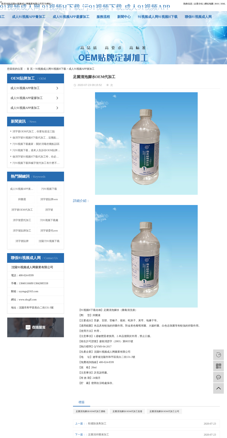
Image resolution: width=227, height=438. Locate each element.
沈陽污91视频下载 (49, 241)
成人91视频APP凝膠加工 (71, 17)
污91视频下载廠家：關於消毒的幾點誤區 (36, 144)
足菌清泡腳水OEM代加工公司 (164, 411)
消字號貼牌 (22, 241)
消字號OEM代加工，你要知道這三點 (34, 131)
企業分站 (198, 3)
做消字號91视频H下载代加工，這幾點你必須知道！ (37, 137)
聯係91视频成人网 (198, 17)
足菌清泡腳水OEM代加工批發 (127, 411)
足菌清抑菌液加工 (98, 434)
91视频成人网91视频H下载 (158, 17)
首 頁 (30, 68)
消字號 (49, 209)
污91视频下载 (49, 189)
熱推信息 (187, 3)
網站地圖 (208, 3)
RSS (217, 3)
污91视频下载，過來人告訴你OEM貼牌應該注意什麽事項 (37, 150)
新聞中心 (124, 17)
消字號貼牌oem (49, 199)
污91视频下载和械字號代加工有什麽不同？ (37, 163)
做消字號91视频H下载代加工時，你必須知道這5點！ (37, 156)
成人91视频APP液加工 (81, 68)
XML (223, 3)
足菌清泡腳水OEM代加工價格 (90, 411)
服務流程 (103, 17)
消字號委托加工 (22, 220)
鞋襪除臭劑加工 (97, 423)
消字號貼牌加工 (22, 230)
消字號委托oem (49, 230)
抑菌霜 (22, 199)
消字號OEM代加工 (22, 209)
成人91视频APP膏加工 (28, 17)
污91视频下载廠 (49, 220)
